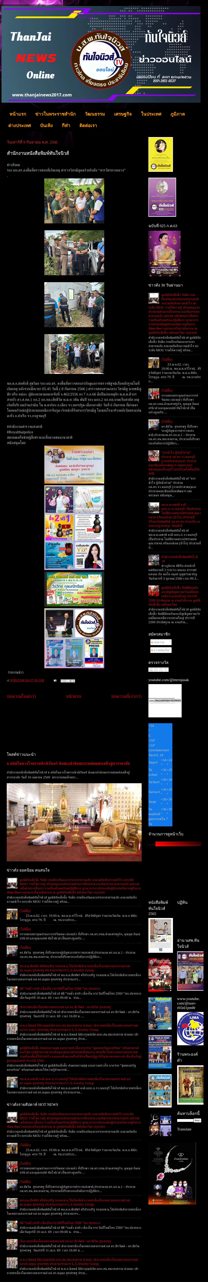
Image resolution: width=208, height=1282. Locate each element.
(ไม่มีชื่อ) (25, 911)
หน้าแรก (17, 114)
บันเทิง (46, 125)
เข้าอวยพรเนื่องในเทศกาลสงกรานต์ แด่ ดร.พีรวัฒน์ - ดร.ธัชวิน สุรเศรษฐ (65, 1007)
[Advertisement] (74, 726)
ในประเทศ (151, 114)
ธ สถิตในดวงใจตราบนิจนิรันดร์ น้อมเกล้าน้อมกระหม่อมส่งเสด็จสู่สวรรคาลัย (68, 763)
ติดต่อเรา (88, 125)
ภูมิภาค (177, 114)
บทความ (157, 642)
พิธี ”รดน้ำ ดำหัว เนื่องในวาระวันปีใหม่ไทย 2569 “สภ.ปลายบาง (60, 988)
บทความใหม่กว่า (21, 696)
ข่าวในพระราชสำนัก (55, 114)
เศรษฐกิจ (123, 114)
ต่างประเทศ (19, 125)
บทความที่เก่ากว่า (126, 696)
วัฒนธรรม (95, 114)
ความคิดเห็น (160, 650)
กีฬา (66, 125)
